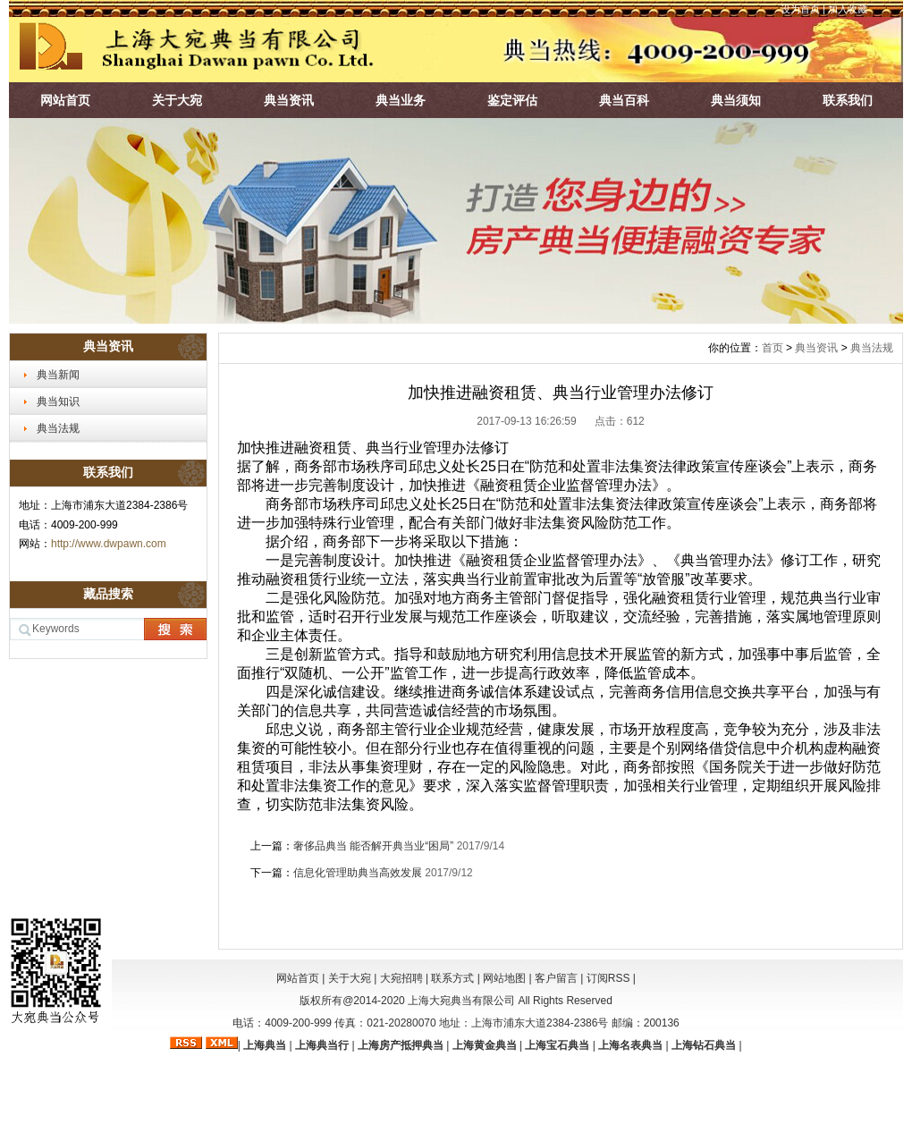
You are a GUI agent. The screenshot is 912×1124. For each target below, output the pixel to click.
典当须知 (736, 100)
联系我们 (848, 100)
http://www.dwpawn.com (108, 543)
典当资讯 (289, 100)
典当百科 (624, 100)
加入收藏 (847, 9)
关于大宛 (177, 100)
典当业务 (401, 100)
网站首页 (65, 100)
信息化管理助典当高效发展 (357, 872)
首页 (772, 348)
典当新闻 (58, 374)
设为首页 (800, 9)
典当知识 (58, 401)
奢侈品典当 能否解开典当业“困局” (373, 846)
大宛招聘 (401, 978)
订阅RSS (608, 978)
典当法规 (58, 428)
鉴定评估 (512, 100)
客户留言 (556, 978)
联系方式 (452, 978)
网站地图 (504, 978)
